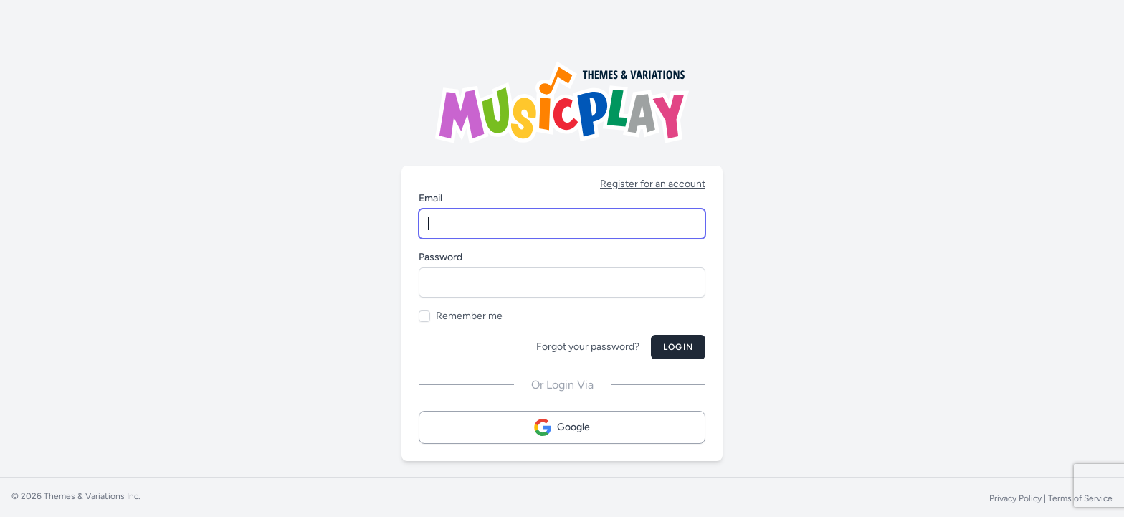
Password (440, 257)
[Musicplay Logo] (562, 102)
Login (678, 347)
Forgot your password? (587, 347)
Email (430, 198)
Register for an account (652, 184)
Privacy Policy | (1018, 498)
